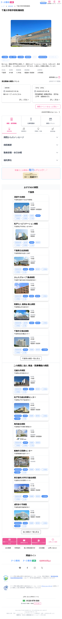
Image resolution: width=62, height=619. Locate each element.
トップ (2, 6)
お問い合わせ (52, 548)
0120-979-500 (32, 600)
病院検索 (10, 6)
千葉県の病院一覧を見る (31, 358)
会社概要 (8, 548)
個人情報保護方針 (29, 548)
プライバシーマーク (46, 586)
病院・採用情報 (12, 121)
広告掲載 (42, 548)
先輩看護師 (31, 121)
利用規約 (17, 548)
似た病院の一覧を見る (31, 532)
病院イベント (50, 121)
